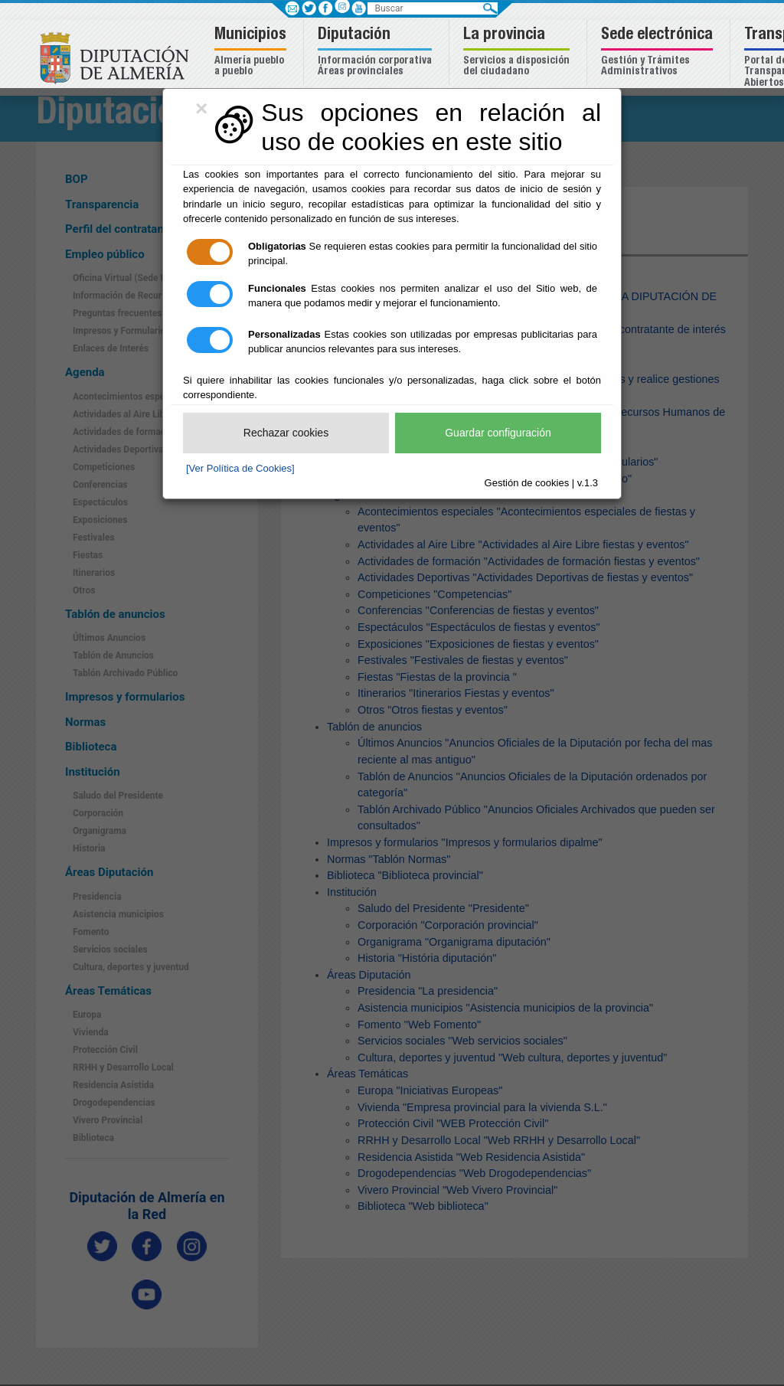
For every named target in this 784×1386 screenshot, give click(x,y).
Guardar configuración (498, 433)
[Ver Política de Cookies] (240, 468)
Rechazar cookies (285, 433)
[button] (252, 52)
